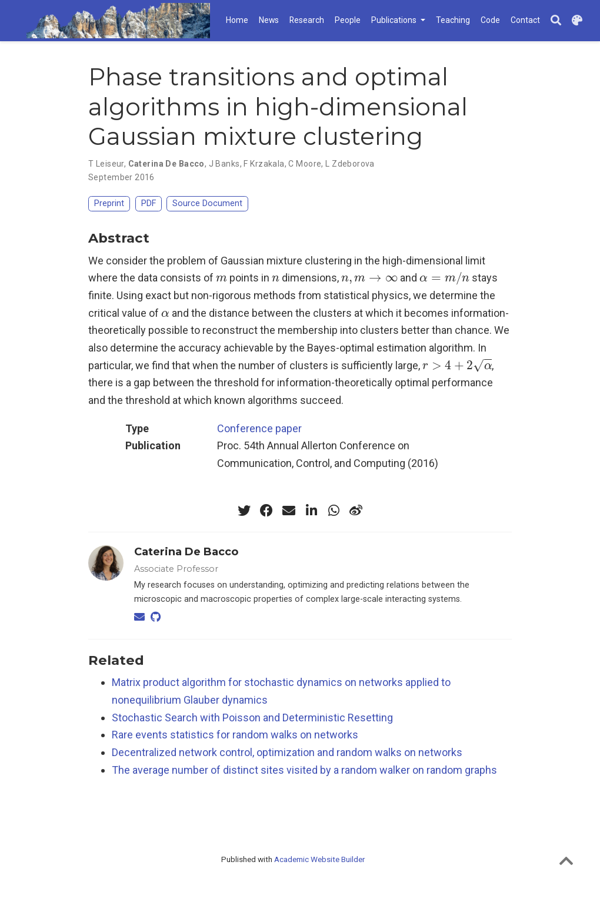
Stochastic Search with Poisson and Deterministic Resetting (252, 717)
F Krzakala (264, 163)
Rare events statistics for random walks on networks (235, 734)
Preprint (109, 203)
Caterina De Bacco (166, 163)
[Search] (556, 21)
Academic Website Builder (319, 859)
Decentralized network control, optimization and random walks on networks (287, 752)
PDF (148, 203)
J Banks (224, 163)
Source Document (207, 203)
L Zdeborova (350, 163)
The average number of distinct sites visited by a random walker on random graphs (304, 770)
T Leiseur (106, 163)
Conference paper (259, 428)
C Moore (304, 163)
